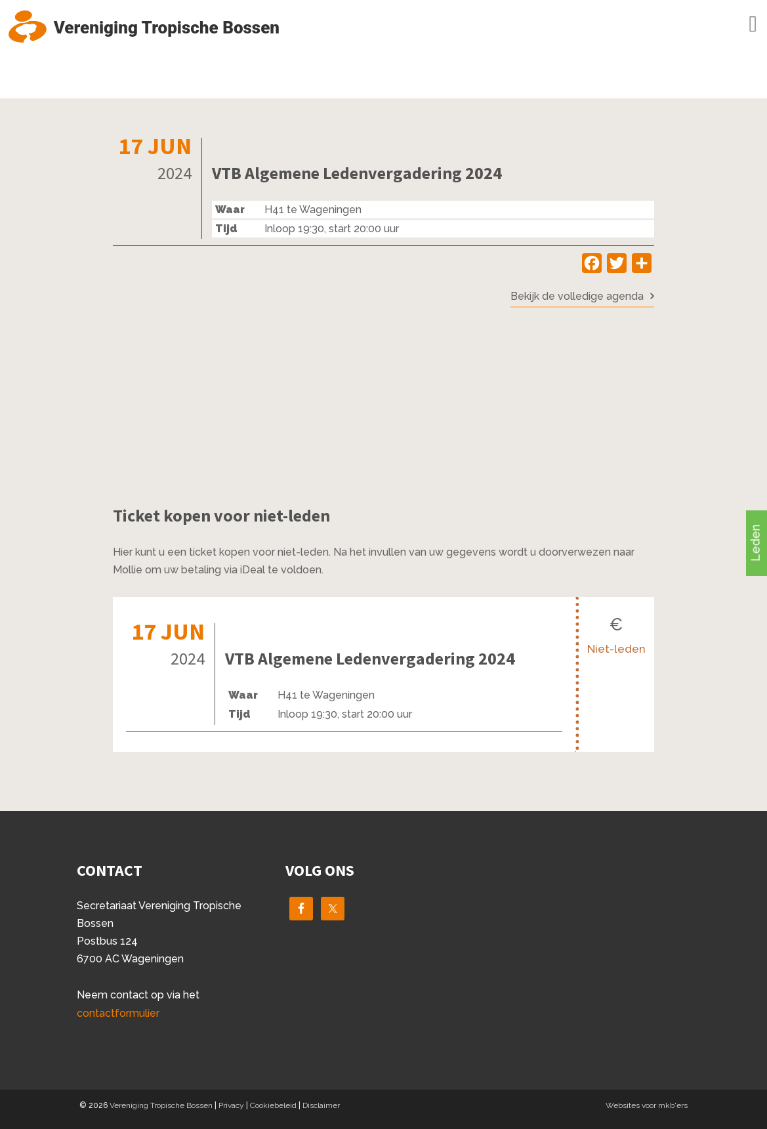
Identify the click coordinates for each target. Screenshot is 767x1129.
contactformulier (118, 1013)
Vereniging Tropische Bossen (161, 1105)
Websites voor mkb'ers (647, 1105)
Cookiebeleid (273, 1105)
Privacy (231, 1105)
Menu (734, 24)
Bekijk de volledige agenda (577, 296)
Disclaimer (321, 1105)
